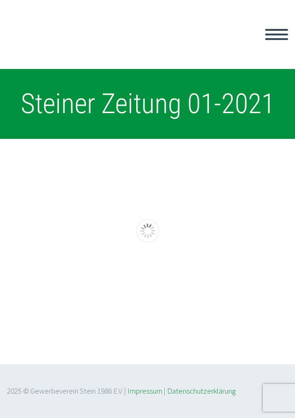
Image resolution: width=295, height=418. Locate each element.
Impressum (144, 391)
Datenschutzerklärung (201, 391)
